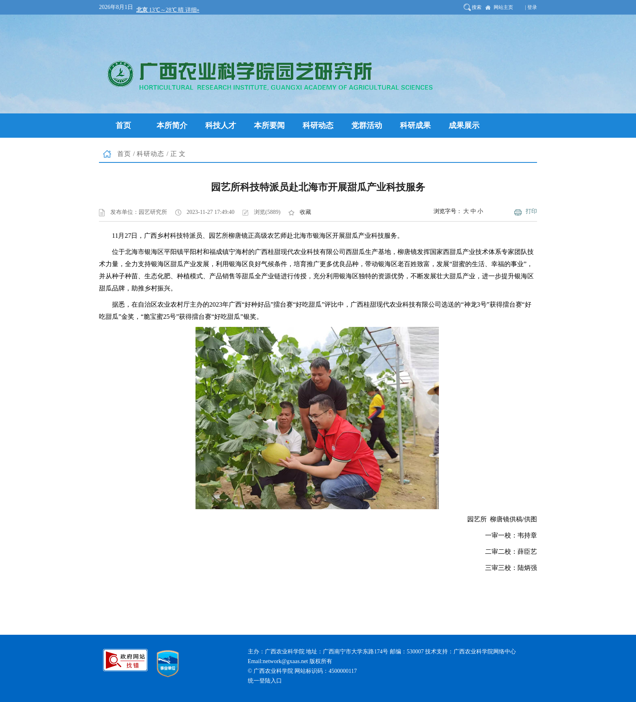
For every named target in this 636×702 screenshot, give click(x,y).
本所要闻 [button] (269, 125)
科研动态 (150, 153)
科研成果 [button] (415, 125)
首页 (124, 153)
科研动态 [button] (318, 125)
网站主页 (503, 7)
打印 (531, 211)
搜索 (476, 7)
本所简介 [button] (172, 125)
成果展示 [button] (464, 125)
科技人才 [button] (220, 125)
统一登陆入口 (265, 681)
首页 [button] (123, 125)
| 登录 (531, 7)
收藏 (305, 212)
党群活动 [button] (366, 125)
